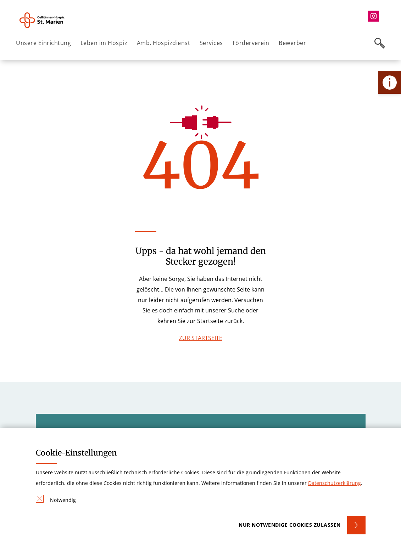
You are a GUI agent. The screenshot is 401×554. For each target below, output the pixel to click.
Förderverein (251, 43)
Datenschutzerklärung (334, 483)
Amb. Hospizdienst (163, 43)
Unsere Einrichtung (43, 43)
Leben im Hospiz (104, 43)
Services (211, 43)
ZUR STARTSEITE (200, 338)
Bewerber (292, 43)
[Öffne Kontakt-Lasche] (389, 82)
